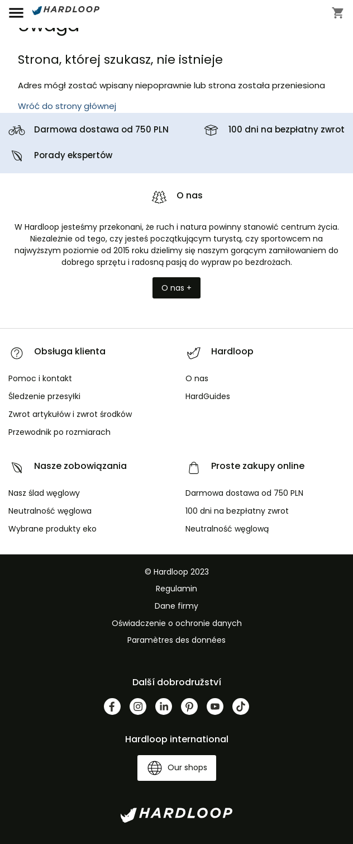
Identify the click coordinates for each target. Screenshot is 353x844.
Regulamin (176, 588)
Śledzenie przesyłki (44, 396)
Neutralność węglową (227, 528)
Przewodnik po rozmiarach (59, 432)
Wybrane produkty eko (52, 528)
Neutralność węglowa (50, 510)
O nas (196, 378)
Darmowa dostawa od (101, 129)
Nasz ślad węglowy (44, 493)
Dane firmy (176, 605)
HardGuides (207, 396)
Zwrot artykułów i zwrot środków (70, 414)
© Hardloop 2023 (177, 571)
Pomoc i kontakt (40, 378)
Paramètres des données (176, 640)
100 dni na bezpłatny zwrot (286, 129)
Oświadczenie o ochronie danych (177, 623)
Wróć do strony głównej (67, 106)
